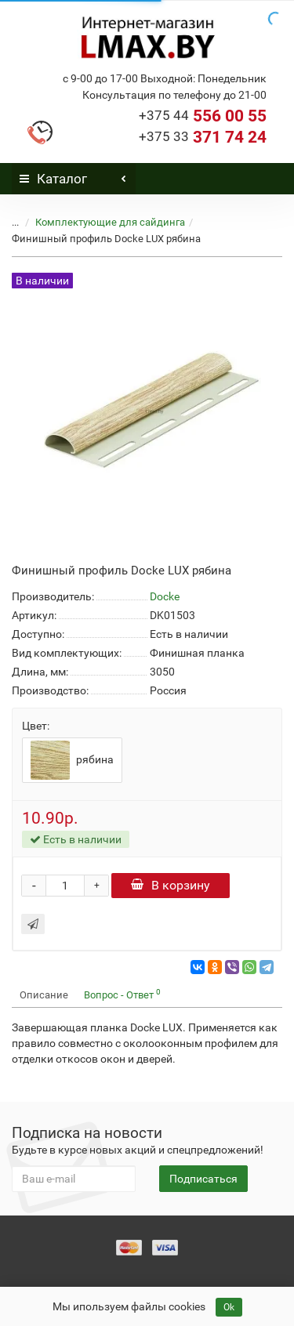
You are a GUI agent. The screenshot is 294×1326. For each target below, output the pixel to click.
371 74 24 (203, 137)
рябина (72, 760)
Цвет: (35, 725)
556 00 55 (203, 116)
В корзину (170, 885)
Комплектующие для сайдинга (110, 222)
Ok (228, 1307)
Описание (44, 995)
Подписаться (203, 1178)
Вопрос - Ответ (122, 994)
